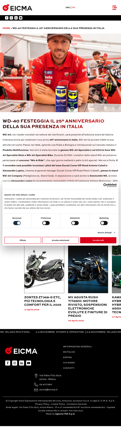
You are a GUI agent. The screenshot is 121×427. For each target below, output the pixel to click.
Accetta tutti (98, 240)
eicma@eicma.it (48, 390)
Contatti (68, 369)
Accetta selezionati (60, 240)
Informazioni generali (77, 348)
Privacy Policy (42, 405)
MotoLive (69, 353)
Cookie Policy (58, 405)
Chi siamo (69, 364)
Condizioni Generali (77, 405)
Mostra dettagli (105, 232)
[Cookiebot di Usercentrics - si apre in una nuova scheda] (105, 185)
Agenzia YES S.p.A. (65, 415)
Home (6, 29)
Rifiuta (23, 240)
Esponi (67, 358)
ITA (73, 8)
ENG (67, 8)
